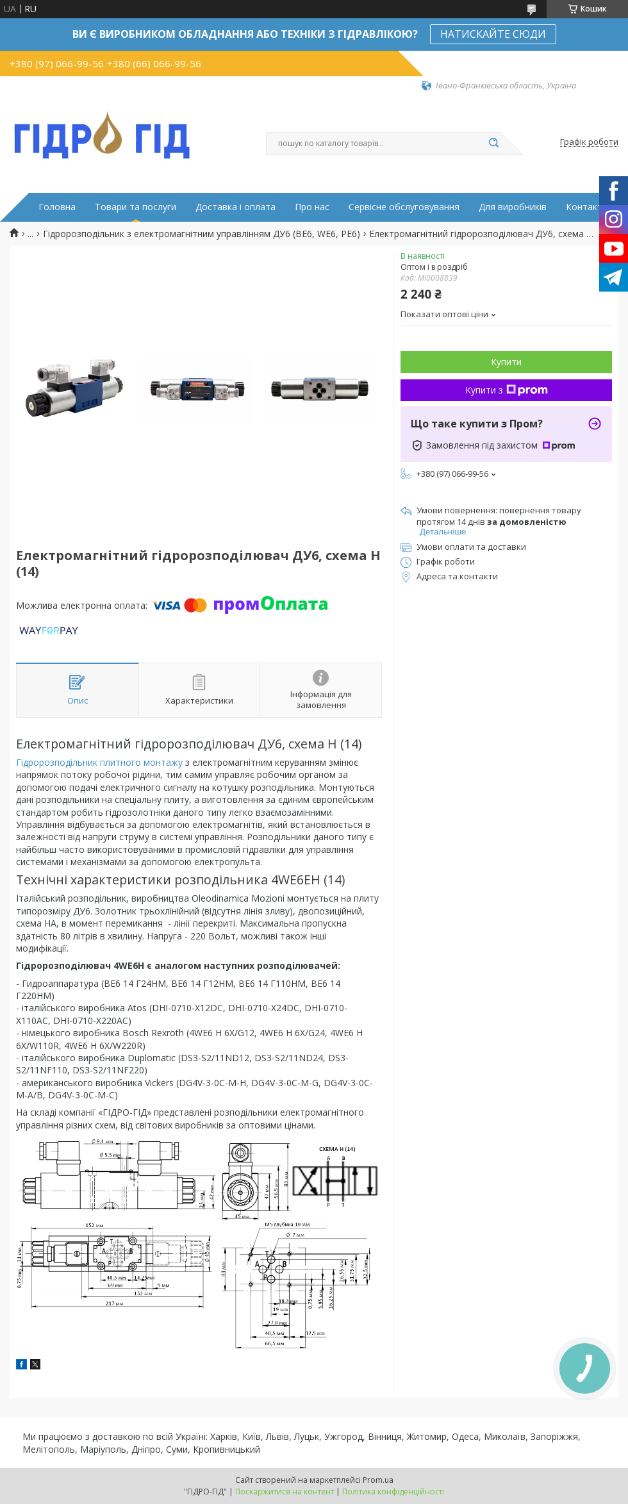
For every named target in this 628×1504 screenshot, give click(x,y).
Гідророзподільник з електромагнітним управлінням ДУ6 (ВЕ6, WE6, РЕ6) (201, 234)
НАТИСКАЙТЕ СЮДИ (493, 34)
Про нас (312, 206)
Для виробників (513, 206)
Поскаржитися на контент (284, 1491)
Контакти (586, 206)
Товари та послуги (135, 206)
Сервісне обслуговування (404, 206)
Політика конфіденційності (393, 1491)
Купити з (506, 390)
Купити (506, 362)
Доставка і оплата (235, 206)
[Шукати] (493, 143)
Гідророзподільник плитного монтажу (99, 762)
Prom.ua (378, 1480)
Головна (57, 206)
